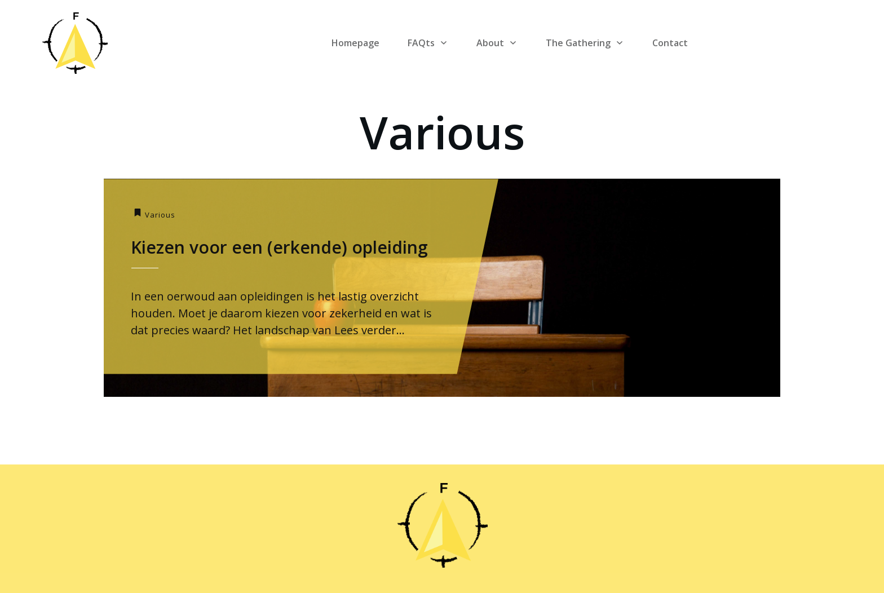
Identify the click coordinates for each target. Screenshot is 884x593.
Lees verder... (369, 330)
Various (160, 215)
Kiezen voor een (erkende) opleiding (279, 247)
